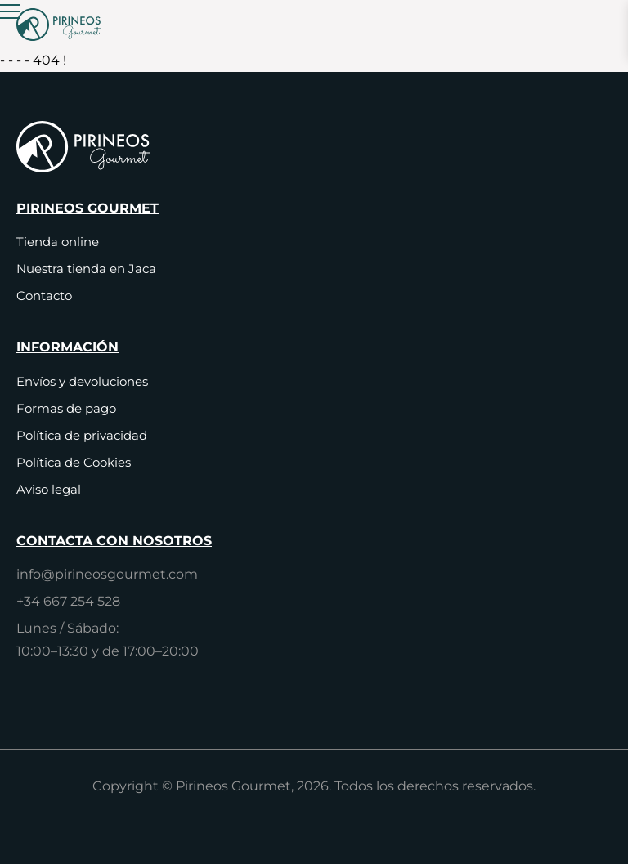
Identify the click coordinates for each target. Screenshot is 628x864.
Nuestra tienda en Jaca (86, 268)
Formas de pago (66, 408)
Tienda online (57, 241)
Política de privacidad (81, 435)
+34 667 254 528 (68, 601)
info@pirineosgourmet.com (107, 574)
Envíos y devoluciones (82, 381)
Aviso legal (48, 489)
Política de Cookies (73, 462)
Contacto (44, 295)
